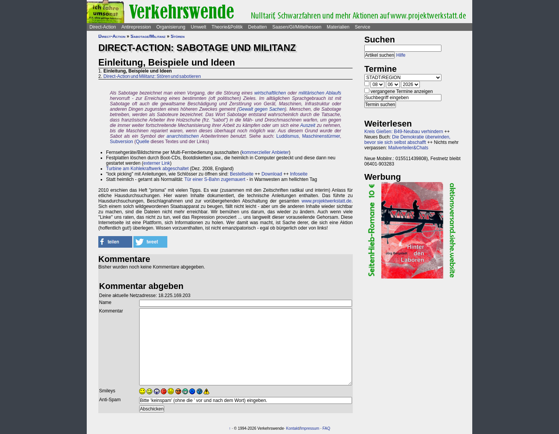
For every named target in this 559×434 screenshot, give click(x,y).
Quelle (142, 141)
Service (362, 27)
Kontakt (292, 428)
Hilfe (401, 55)
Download (271, 174)
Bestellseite (241, 174)
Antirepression (136, 27)
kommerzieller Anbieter (265, 152)
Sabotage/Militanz (148, 36)
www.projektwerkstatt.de (326, 201)
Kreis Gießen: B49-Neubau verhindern (403, 131)
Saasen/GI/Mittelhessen (296, 27)
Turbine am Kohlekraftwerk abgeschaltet (147, 168)
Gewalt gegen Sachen (262, 109)
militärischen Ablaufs (319, 93)
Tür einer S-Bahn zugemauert (214, 179)
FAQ (326, 428)
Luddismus (287, 136)
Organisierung (170, 27)
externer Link (156, 163)
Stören (178, 36)
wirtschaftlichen (270, 93)
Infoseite (298, 174)
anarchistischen (183, 136)
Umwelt (198, 27)
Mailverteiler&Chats (408, 147)
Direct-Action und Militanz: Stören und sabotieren (151, 76)
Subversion (121, 141)
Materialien (338, 27)
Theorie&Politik (227, 27)
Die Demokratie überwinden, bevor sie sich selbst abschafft (407, 139)
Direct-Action (102, 27)
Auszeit (307, 125)
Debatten (257, 27)
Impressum (309, 428)
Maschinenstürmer (321, 136)
